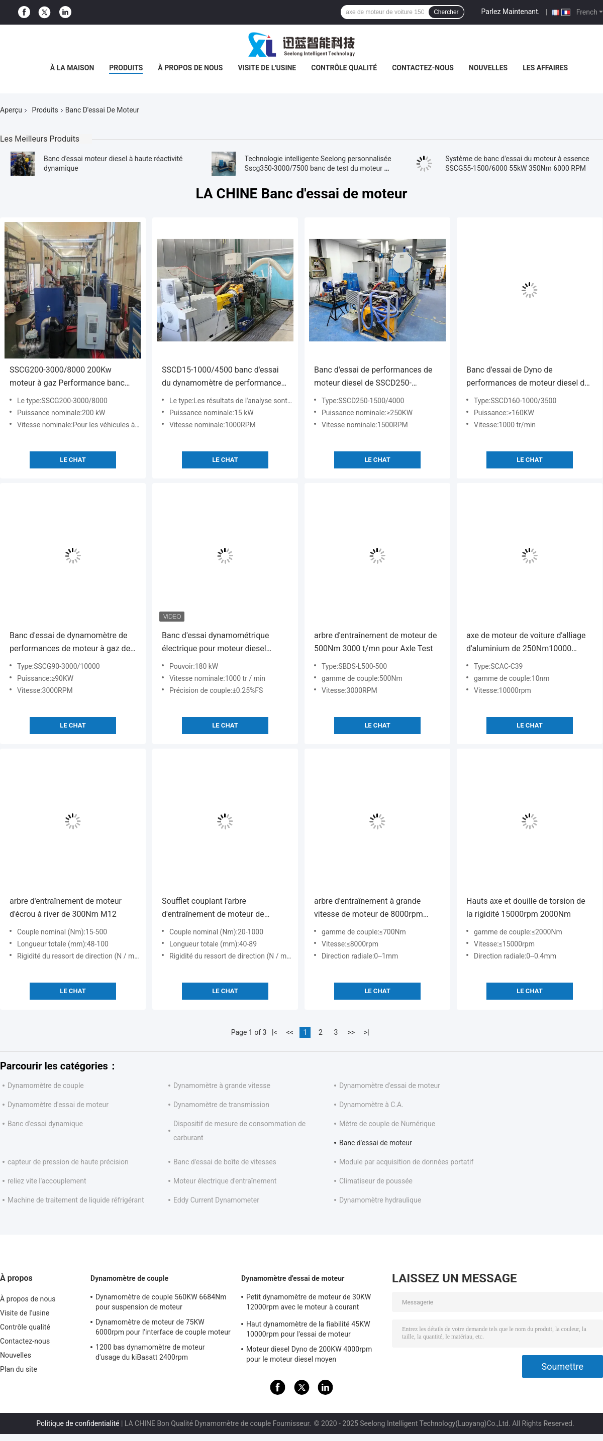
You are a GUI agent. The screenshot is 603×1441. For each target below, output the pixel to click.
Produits (126, 68)
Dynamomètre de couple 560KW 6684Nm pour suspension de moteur (161, 1302)
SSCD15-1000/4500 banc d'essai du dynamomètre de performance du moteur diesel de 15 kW (221, 377)
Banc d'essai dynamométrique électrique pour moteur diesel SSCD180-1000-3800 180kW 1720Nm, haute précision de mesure (215, 643)
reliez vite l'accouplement (47, 1181)
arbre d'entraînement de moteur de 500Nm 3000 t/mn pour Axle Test (375, 642)
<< (289, 1032)
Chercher (446, 12)
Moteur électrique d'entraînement (224, 1181)
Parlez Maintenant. (510, 12)
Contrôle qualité (344, 68)
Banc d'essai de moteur (375, 1143)
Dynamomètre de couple (46, 1086)
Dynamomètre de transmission (221, 1105)
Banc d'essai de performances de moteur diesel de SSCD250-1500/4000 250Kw (373, 377)
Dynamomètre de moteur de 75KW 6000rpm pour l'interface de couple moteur (163, 1327)
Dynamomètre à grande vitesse (221, 1086)
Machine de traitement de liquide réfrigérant (76, 1200)
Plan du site (18, 1369)
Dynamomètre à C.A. (371, 1105)
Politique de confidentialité (77, 1423)
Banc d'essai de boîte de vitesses (224, 1162)
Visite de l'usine (267, 68)
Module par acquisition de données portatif (406, 1162)
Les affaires (545, 68)
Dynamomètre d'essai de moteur (389, 1086)
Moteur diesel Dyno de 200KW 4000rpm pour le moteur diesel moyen (309, 1354)
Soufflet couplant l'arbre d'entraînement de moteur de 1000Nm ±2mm (213, 908)
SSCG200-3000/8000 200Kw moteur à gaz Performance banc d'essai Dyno (67, 377)
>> (351, 1032)
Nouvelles (488, 68)
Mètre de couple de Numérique (387, 1124)
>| (366, 1032)
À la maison (72, 68)
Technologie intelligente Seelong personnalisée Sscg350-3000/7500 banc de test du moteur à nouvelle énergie (318, 168)
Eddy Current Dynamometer (216, 1200)
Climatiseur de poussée (376, 1181)
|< (274, 1032)
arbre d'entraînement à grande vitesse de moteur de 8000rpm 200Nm (368, 908)
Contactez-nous (423, 68)
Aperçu (11, 110)
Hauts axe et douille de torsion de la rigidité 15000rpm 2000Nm (525, 907)
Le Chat (72, 459)
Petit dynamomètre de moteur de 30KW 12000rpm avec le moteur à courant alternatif (308, 1303)
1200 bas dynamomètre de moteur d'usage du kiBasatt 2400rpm (150, 1352)
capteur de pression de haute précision (68, 1162)
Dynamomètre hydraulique (380, 1200)
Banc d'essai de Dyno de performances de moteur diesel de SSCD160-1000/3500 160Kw (527, 377)
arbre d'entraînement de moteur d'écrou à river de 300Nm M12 (66, 907)
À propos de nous (190, 68)
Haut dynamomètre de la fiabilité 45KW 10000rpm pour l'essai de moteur (308, 1329)
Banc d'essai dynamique (45, 1124)
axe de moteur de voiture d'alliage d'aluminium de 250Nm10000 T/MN (525, 643)
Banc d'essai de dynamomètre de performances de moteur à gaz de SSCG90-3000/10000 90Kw (70, 643)
